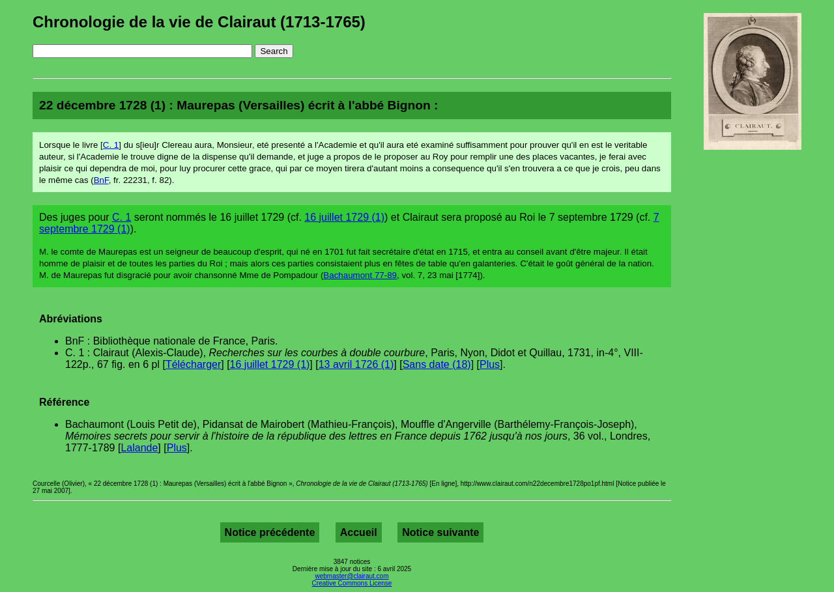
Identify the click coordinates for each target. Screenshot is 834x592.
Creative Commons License (352, 583)
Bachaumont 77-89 (360, 275)
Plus (490, 364)
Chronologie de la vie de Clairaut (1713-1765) (199, 22)
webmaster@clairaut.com (352, 576)
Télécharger (193, 364)
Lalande (139, 447)
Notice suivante (440, 532)
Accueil (358, 532)
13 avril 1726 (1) (356, 364)
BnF (101, 180)
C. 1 (111, 145)
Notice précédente (270, 532)
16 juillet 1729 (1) (344, 217)
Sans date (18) (437, 364)
